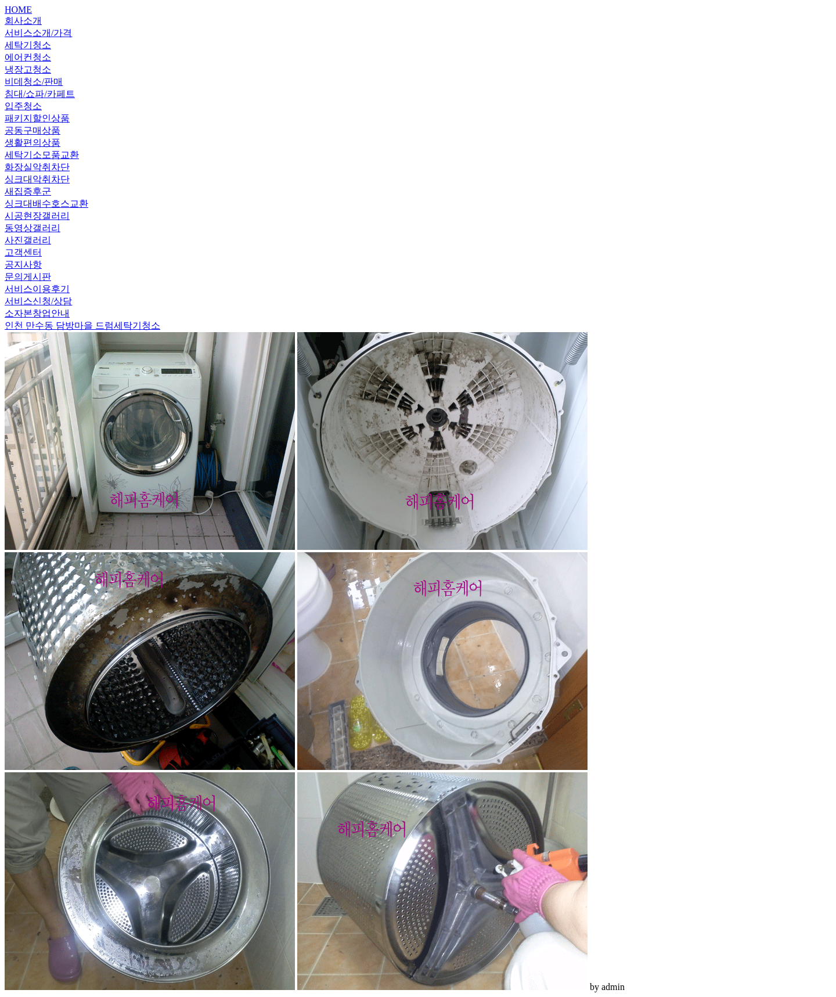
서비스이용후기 (37, 289)
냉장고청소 (28, 69)
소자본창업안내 (37, 313)
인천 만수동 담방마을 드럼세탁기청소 (82, 325)
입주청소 (23, 106)
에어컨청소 (28, 57)
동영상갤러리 (32, 228)
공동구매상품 (32, 130)
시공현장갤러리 (37, 216)
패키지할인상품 (37, 118)
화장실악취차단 (37, 167)
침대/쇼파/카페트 (40, 94)
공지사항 (23, 264)
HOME (18, 10)
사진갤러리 (28, 240)
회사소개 (23, 21)
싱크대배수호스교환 (46, 203)
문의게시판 (28, 277)
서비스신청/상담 (38, 301)
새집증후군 (28, 191)
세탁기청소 (28, 45)
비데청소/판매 (34, 82)
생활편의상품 (32, 142)
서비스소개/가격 (38, 33)
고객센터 (23, 252)
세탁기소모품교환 (42, 155)
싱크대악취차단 (37, 179)
